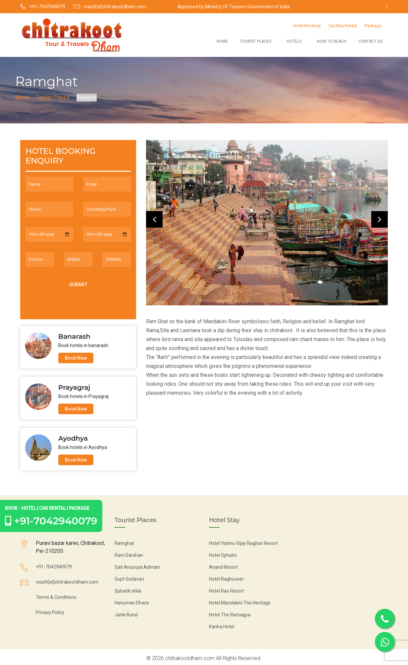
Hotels (294, 41)
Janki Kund (126, 614)
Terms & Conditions (56, 597)
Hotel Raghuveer (226, 579)
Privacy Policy (50, 612)
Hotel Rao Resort (226, 591)
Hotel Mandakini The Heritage (240, 602)
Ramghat (124, 543)
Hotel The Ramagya (229, 614)
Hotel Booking (307, 25)
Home (222, 41)
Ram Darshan (129, 555)
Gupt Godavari (129, 579)
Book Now (76, 358)
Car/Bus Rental (343, 25)
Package (373, 25)
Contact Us (370, 41)
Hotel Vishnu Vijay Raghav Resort (243, 543)
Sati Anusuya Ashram (137, 567)
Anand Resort (223, 567)
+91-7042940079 (47, 6)
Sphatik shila (128, 591)
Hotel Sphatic (223, 555)
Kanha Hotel (221, 626)
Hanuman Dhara (132, 602)
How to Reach (331, 41)
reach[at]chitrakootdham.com (114, 6)
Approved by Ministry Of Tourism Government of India (234, 6)
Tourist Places (255, 41)
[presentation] (154, 219)
